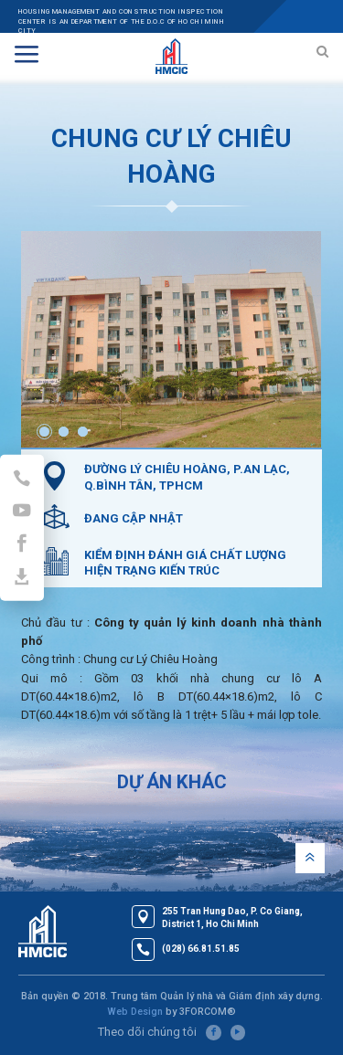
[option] (171, 339)
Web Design (135, 1012)
